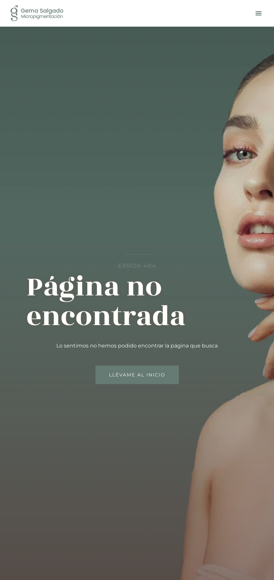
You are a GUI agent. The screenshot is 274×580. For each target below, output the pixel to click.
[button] (258, 13)
